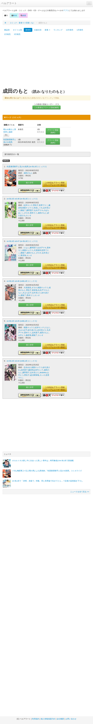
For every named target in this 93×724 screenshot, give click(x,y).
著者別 (28, 30)
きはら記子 (27, 293)
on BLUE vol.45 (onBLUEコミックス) (22, 321)
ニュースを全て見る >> (79, 492)
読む (6, 135)
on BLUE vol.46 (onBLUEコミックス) (22, 281)
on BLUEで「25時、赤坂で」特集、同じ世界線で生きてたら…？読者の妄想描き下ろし (47, 481)
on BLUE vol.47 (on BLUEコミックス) (22, 241)
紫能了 (23, 210)
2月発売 (7, 34)
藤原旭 (28, 335)
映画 (14, 15)
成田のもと (28, 173)
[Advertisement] (24, 63)
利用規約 (35, 719)
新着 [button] (47, 30)
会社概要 (60, 719)
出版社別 (37, 30)
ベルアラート (9, 3)
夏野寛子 (30, 210)
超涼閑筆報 (34, 375)
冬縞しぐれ (38, 208)
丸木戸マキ (38, 210)
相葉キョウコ (27, 208)
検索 (23, 15)
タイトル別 (17, 30)
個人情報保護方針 (48, 719)
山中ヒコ (21, 335)
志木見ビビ (36, 293)
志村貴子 (35, 333)
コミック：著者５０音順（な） (22, 23)
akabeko (43, 372)
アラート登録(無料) (52, 131)
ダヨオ (26, 213)
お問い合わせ (70, 719)
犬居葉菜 (37, 250)
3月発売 (17, 34)
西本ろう (33, 213)
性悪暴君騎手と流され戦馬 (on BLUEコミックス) (27, 167)
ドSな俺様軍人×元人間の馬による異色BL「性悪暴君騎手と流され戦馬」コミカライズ (47, 471)
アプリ (66, 10)
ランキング (58, 30)
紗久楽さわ (32, 330)
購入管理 (29, 183)
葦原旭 (23, 255)
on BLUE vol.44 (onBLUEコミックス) (22, 361)
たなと (26, 248)
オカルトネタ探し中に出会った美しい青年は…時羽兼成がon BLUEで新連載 (43, 460)
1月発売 (80, 30)
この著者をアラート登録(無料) (46, 107)
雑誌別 (7, 30)
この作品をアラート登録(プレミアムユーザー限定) (54, 184)
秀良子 (35, 205)
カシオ (28, 215)
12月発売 (69, 30)
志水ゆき (27, 367)
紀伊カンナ (28, 205)
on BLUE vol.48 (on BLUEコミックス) (22, 199)
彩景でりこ (43, 205)
